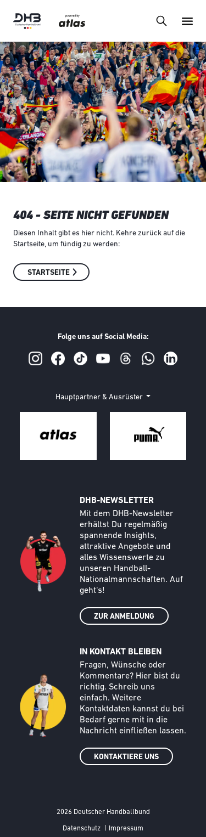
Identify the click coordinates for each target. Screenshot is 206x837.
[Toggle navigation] (161, 20)
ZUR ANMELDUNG (124, 617)
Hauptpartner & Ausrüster (99, 397)
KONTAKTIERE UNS (126, 757)
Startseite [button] (48, 273)
